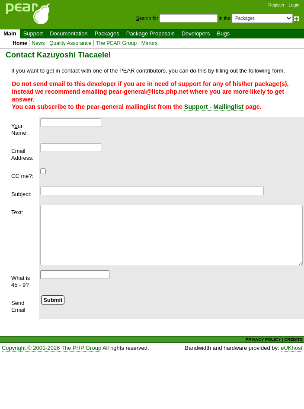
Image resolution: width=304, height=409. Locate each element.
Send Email (18, 306)
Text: (17, 212)
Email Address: (22, 154)
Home (20, 43)
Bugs (223, 33)
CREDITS (293, 339)
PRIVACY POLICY (263, 339)
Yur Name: (19, 129)
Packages (107, 33)
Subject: (21, 194)
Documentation (68, 33)
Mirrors (149, 43)
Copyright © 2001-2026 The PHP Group (51, 348)
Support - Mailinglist (213, 106)
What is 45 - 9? (20, 281)
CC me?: (22, 176)
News (38, 43)
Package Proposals (150, 33)
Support (33, 33)
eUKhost (291, 348)
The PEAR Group (116, 43)
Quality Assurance (70, 43)
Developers (196, 33)
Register (277, 5)
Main (9, 33)
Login (294, 5)
